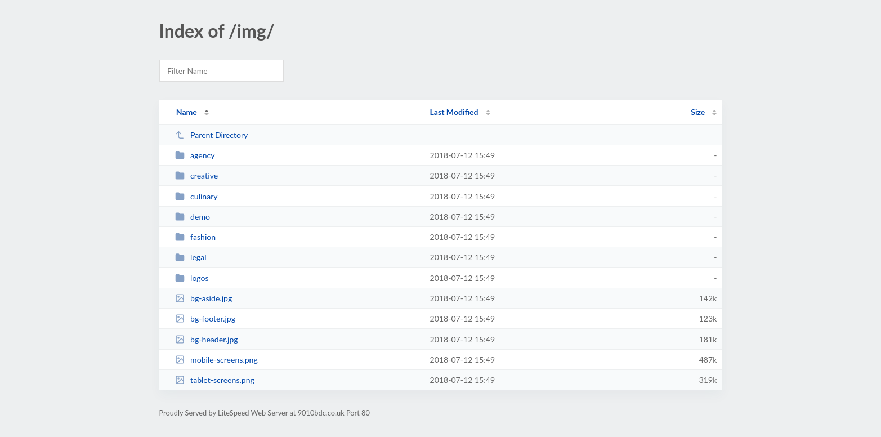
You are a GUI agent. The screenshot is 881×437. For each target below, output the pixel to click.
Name (186, 112)
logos (192, 278)
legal (191, 257)
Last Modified (454, 112)
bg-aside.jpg (203, 298)
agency (195, 155)
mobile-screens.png (216, 359)
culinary (196, 196)
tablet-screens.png (214, 380)
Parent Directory (211, 135)
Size (698, 112)
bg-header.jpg (206, 339)
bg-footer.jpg (205, 318)
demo (192, 216)
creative (196, 175)
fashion (195, 237)
